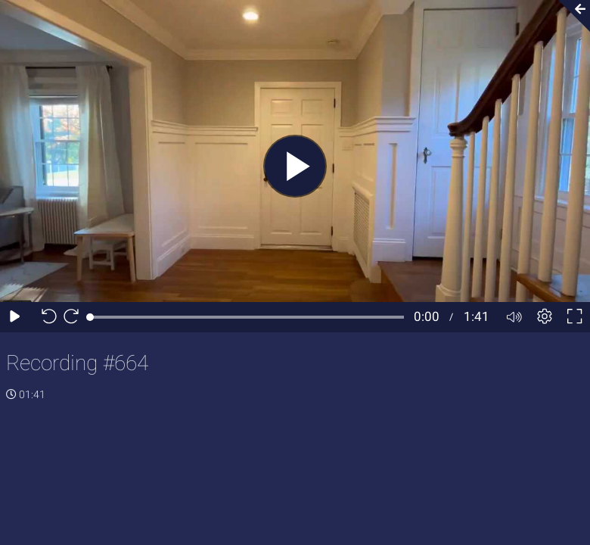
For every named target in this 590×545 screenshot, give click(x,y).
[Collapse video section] (570, 16)
